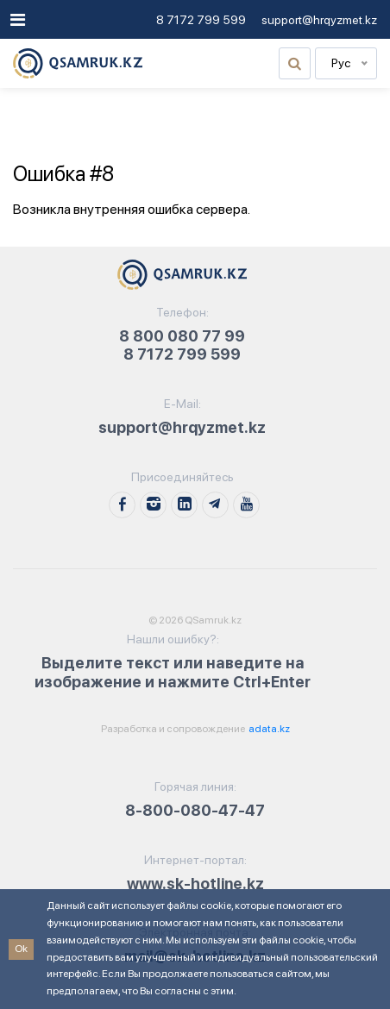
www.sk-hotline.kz (195, 883)
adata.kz (268, 729)
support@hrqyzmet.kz (319, 20)
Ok (21, 949)
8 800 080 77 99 (182, 336)
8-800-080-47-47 (195, 810)
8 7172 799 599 (201, 20)
